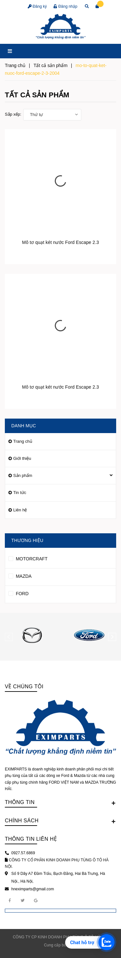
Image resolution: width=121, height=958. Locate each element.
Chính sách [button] (60, 821)
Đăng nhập (65, 6)
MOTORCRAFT (27, 557)
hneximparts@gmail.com (32, 889)
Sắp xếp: (13, 114)
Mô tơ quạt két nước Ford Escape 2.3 (60, 242)
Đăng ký (37, 6)
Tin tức (19, 492)
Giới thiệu (22, 458)
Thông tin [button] (60, 802)
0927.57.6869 (23, 853)
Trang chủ (22, 441)
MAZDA (20, 575)
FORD (18, 592)
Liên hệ (20, 510)
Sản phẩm (22, 475)
